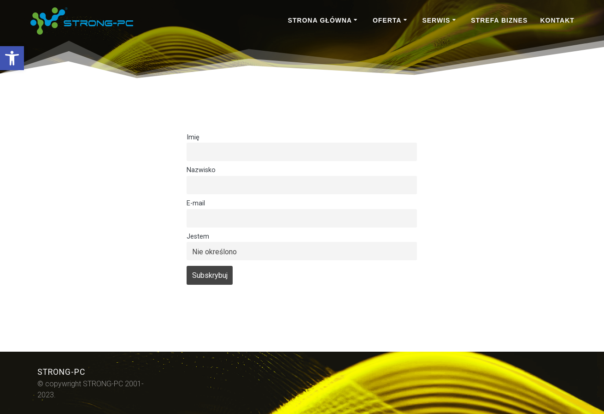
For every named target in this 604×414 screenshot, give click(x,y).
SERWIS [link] (436, 20)
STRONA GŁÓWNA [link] (320, 20)
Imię (193, 137)
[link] (12, 58)
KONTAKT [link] (557, 20)
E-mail (196, 203)
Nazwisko (201, 170)
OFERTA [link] (387, 20)
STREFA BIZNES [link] (499, 20)
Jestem (198, 236)
